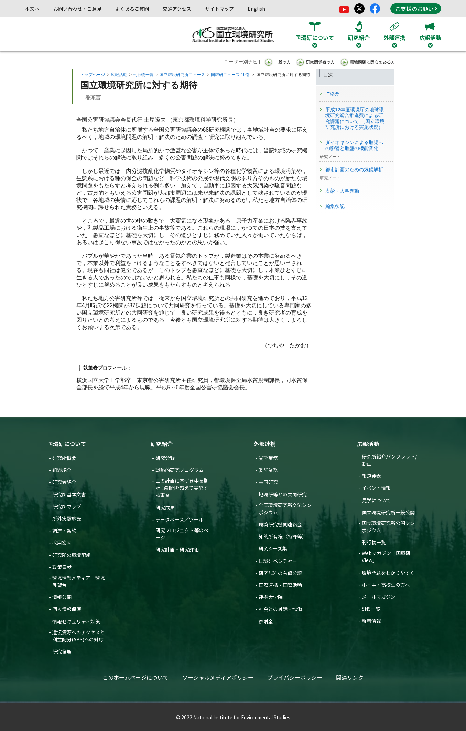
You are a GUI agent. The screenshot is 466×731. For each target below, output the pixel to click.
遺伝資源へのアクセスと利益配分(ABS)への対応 (78, 636)
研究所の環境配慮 (71, 555)
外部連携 (265, 444)
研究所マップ (66, 506)
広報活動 (119, 74)
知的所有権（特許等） (283, 536)
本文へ (32, 8)
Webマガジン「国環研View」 (386, 556)
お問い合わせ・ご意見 (77, 8)
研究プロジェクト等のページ (181, 534)
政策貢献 (62, 567)
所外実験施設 (66, 518)
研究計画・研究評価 (177, 549)
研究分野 (165, 457)
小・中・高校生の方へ (386, 584)
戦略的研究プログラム (179, 469)
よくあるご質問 (132, 8)
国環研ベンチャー (278, 560)
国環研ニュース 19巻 (230, 74)
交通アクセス (177, 8)
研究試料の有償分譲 (280, 572)
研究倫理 (62, 651)
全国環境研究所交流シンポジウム (285, 509)
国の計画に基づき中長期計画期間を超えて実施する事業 (181, 487)
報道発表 (371, 475)
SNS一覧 (371, 608)
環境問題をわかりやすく (388, 572)
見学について (376, 500)
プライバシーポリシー (294, 677)
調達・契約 (64, 530)
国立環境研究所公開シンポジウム (388, 526)
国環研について (66, 444)
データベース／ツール (179, 519)
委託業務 (268, 469)
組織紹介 (62, 469)
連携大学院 (271, 597)
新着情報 (371, 620)
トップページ (92, 74)
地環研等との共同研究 (283, 494)
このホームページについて (135, 677)
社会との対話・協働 (280, 609)
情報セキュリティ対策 (76, 621)
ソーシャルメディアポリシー (217, 677)
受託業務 (268, 457)
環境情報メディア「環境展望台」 (78, 581)
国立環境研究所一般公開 (388, 512)
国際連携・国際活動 (280, 584)
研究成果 (165, 507)
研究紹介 (162, 444)
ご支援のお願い (416, 8)
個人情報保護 (66, 609)
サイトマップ (219, 8)
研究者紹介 (64, 481)
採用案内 (62, 542)
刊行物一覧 (143, 74)
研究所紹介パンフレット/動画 (389, 460)
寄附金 (266, 621)
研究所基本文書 (69, 494)
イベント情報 (376, 487)
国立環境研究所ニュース (182, 74)
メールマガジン (378, 596)
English (256, 8)
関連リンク (350, 677)
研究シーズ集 (273, 548)
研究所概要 (64, 457)
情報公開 (62, 597)
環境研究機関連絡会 (280, 524)
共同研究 (268, 481)
